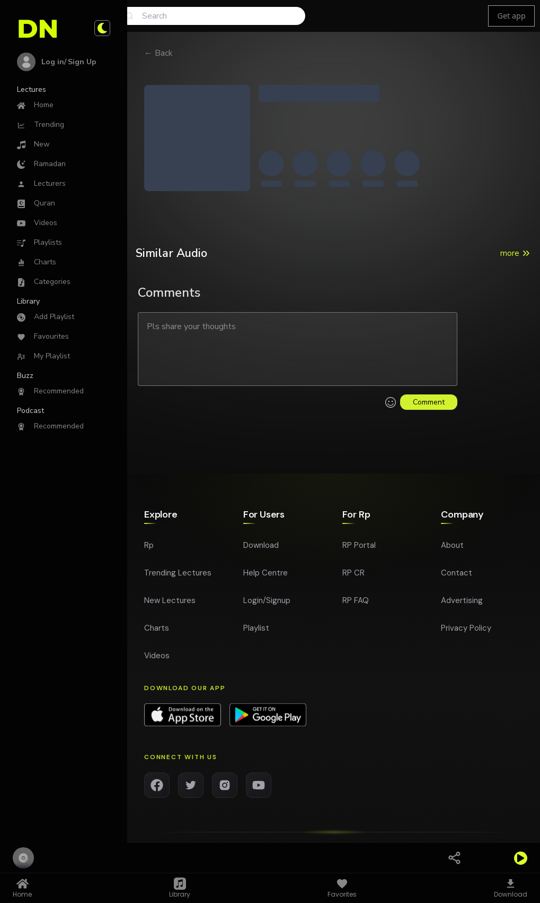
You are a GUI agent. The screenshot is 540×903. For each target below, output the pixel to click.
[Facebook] (157, 785)
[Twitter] (190, 785)
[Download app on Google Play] (267, 715)
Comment (429, 402)
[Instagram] (224, 785)
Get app (511, 16)
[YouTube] (258, 785)
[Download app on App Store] (182, 715)
